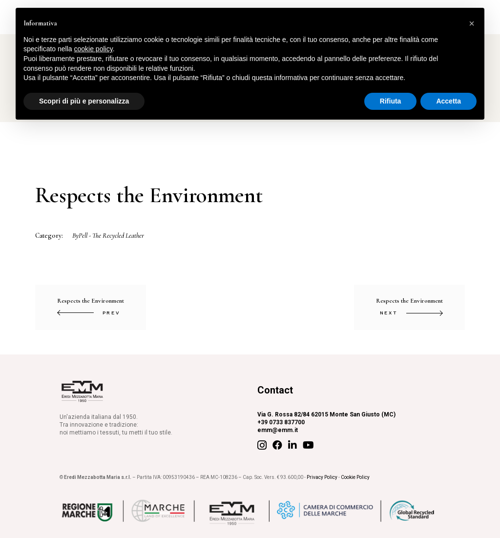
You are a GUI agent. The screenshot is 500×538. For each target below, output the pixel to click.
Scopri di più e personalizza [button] (84, 101)
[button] (471, 23)
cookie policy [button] (93, 49)
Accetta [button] (448, 101)
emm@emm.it (277, 430)
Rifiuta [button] (390, 101)
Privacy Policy (322, 477)
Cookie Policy (355, 477)
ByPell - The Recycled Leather (108, 235)
